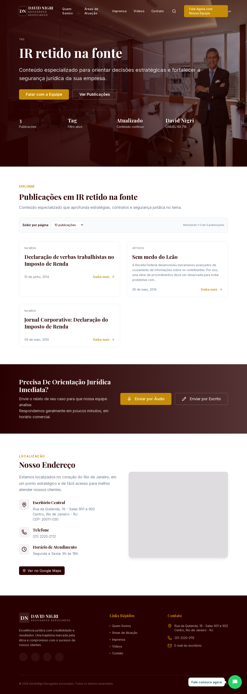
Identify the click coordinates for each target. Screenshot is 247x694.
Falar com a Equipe (44, 94)
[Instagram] (35, 657)
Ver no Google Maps (41, 571)
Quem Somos (67, 11)
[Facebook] (23, 657)
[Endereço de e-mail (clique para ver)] (188, 645)
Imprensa (119, 11)
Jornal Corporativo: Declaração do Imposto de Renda (66, 323)
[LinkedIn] (59, 657)
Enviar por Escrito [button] (201, 399)
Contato (157, 11)
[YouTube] (47, 657)
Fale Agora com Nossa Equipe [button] (200, 11)
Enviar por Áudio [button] (146, 399)
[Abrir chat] (235, 682)
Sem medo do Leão (155, 256)
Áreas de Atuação (91, 11)
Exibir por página (35, 225)
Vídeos (139, 11)
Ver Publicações (94, 94)
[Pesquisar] (174, 11)
